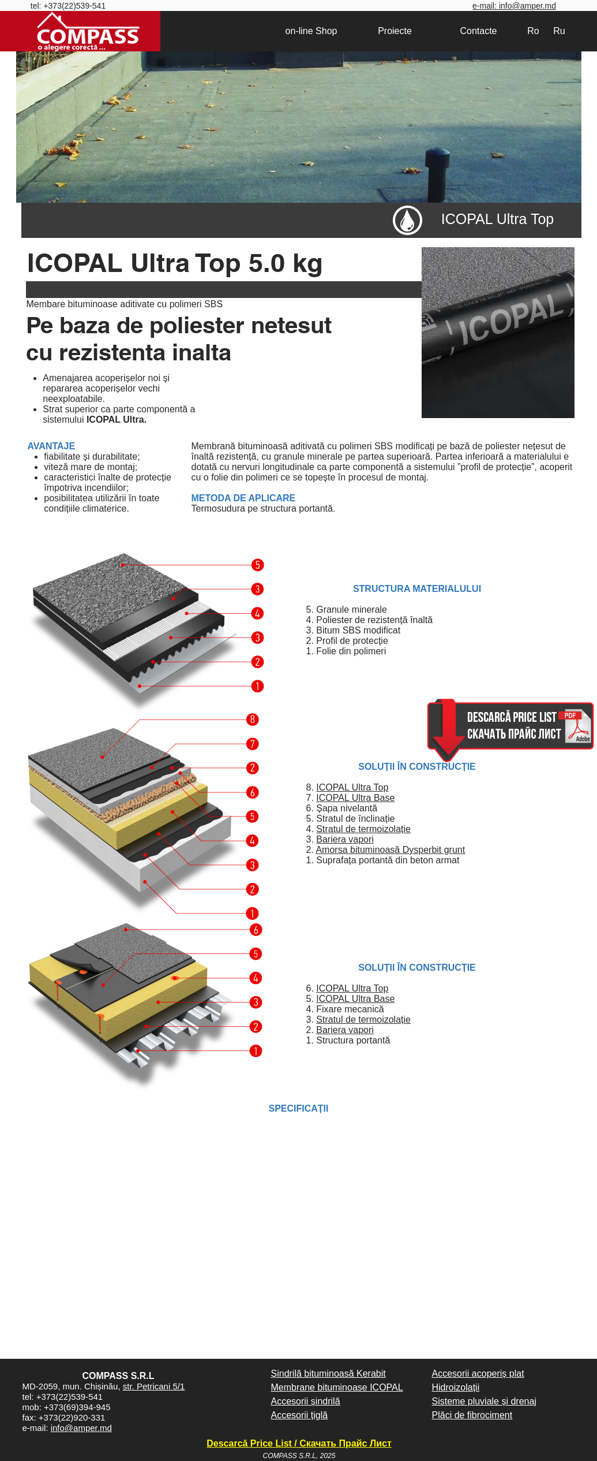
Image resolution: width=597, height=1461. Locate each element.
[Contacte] (478, 31)
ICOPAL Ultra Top (352, 787)
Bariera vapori (345, 839)
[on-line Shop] (311, 31)
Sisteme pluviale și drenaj (484, 1401)
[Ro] (533, 31)
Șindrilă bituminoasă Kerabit (328, 1373)
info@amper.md (81, 1428)
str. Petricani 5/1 (154, 1386)
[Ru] (559, 31)
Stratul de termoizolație (363, 829)
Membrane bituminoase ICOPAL (337, 1387)
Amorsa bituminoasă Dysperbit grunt (390, 850)
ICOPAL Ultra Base (355, 798)
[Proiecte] (395, 31)
